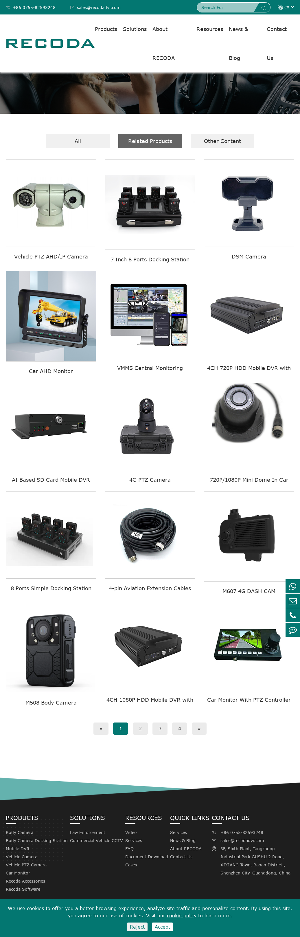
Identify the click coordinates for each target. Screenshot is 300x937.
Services (133, 840)
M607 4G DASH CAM (248, 591)
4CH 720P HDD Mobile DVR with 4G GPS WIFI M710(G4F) (249, 368)
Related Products (150, 141)
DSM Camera (249, 256)
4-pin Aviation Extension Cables (150, 588)
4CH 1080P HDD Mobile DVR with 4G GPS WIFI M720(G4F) (149, 700)
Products (106, 29)
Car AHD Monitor (51, 371)
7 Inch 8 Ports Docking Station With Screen (150, 259)
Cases (131, 864)
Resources (209, 29)
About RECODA (163, 43)
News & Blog (238, 43)
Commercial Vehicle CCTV (96, 840)
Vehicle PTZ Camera (26, 864)
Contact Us (277, 43)
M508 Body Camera (51, 702)
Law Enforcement (87, 832)
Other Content (222, 141)
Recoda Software (23, 889)
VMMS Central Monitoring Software (150, 368)
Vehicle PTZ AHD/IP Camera (51, 256)
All (78, 141)
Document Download (146, 856)
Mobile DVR (18, 848)
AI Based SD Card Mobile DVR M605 (51, 480)
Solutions (135, 29)
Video (131, 832)
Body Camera (19, 832)
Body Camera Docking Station (37, 840)
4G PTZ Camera (150, 479)
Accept (162, 926)
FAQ (129, 848)
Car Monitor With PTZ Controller (249, 699)
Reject (137, 926)
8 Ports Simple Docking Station (51, 588)
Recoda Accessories (25, 881)
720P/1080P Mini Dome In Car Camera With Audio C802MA (249, 480)
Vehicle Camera (21, 856)
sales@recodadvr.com (95, 7)
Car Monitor (18, 872)
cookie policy (181, 915)
